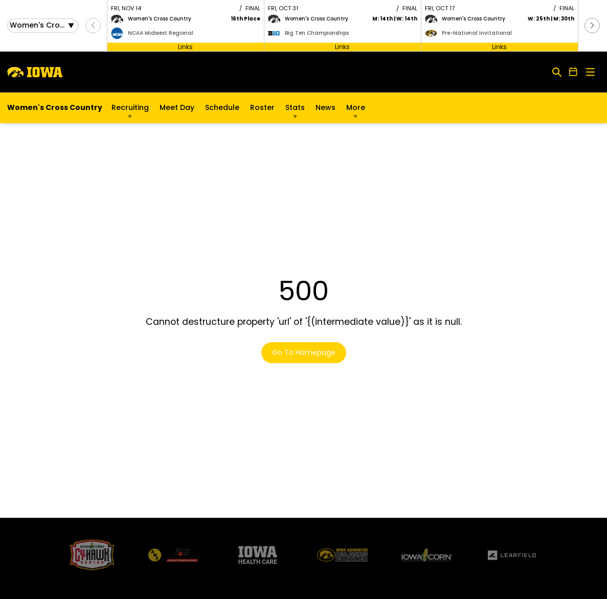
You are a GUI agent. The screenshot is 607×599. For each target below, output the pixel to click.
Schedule (222, 107)
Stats (295, 107)
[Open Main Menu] (590, 72)
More (355, 107)
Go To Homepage (303, 352)
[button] (592, 25)
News (325, 107)
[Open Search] (557, 72)
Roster (262, 107)
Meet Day (177, 107)
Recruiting (130, 107)
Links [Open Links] (185, 46)
